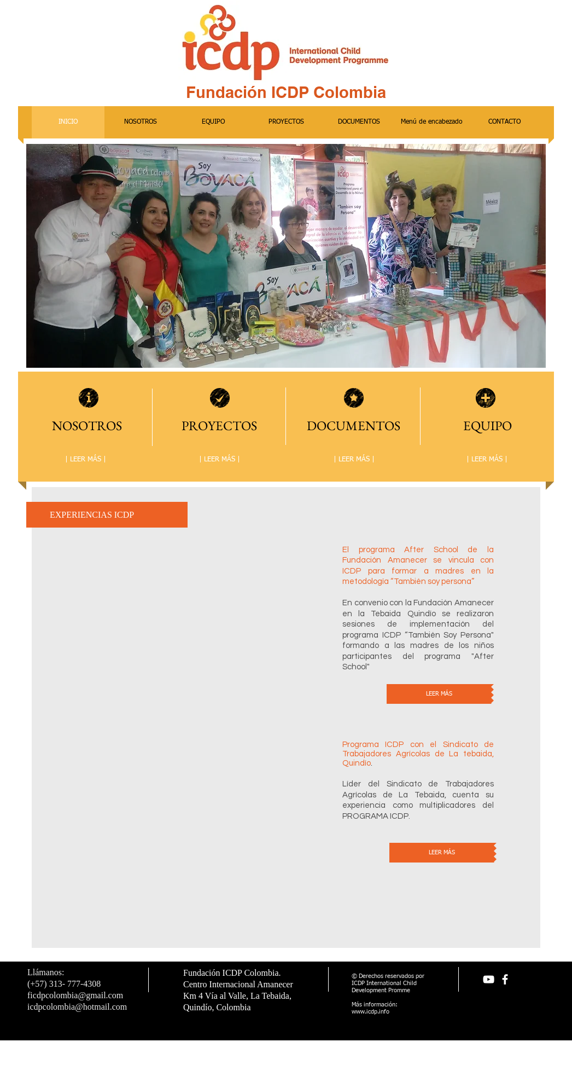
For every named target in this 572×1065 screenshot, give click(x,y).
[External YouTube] (199, 620)
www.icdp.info (370, 1012)
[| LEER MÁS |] (85, 459)
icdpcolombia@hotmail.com (77, 1006)
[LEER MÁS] (439, 694)
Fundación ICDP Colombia (286, 92)
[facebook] (505, 979)
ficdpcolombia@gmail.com (75, 995)
